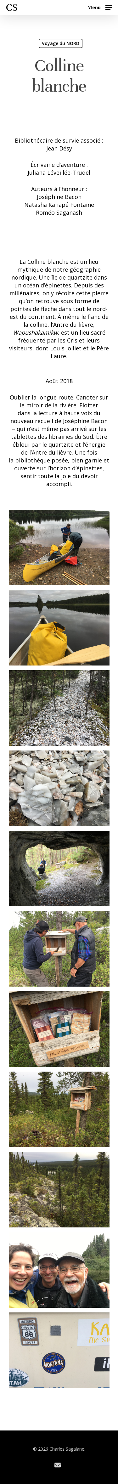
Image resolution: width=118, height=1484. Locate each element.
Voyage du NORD (60, 43)
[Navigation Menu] (99, 7)
